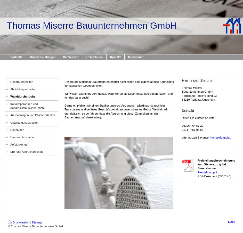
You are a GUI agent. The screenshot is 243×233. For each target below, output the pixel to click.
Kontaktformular (220, 137)
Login (231, 221)
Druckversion (18, 222)
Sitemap (36, 222)
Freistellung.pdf (207, 172)
